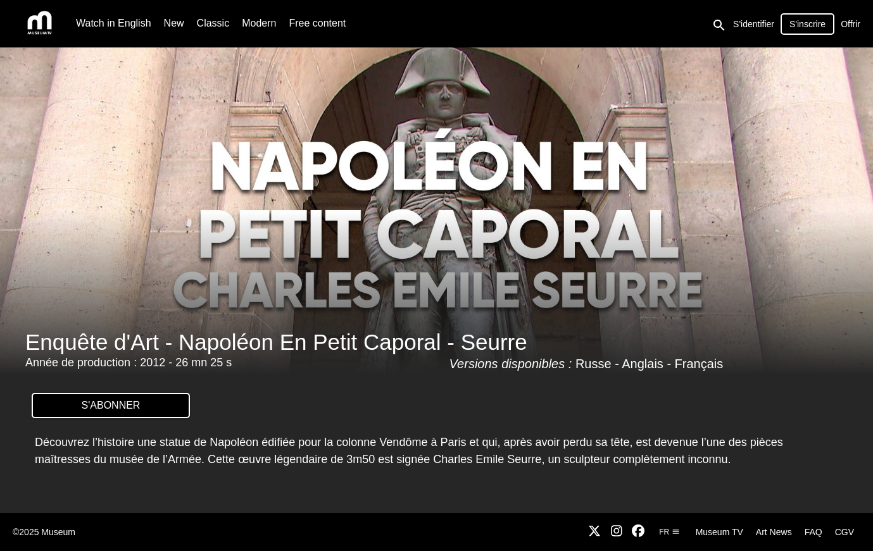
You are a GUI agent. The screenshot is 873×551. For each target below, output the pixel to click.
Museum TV (719, 532)
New (174, 23)
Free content (317, 23)
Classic (213, 23)
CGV (844, 532)
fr (669, 532)
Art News (774, 532)
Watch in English (113, 23)
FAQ (813, 532)
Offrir (850, 24)
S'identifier (753, 24)
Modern (259, 23)
